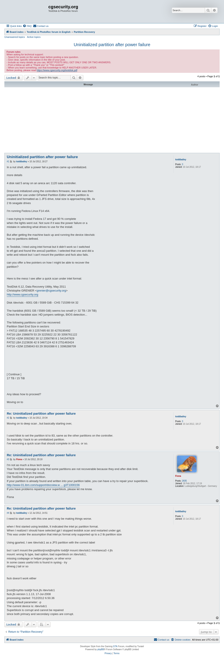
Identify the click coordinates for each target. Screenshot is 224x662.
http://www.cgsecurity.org (22, 294)
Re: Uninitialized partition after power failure (41, 413)
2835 (184, 481)
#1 (8, 161)
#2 (8, 418)
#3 (8, 459)
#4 (8, 513)
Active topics (34, 37)
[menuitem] (27, 26)
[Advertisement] (112, 120)
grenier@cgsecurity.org (51, 290)
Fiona (178, 476)
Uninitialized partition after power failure (112, 44)
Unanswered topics (14, 37)
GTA (115, 646)
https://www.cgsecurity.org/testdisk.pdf (57, 70)
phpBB (100, 649)
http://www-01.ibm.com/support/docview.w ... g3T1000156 (43, 485)
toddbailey (180, 159)
